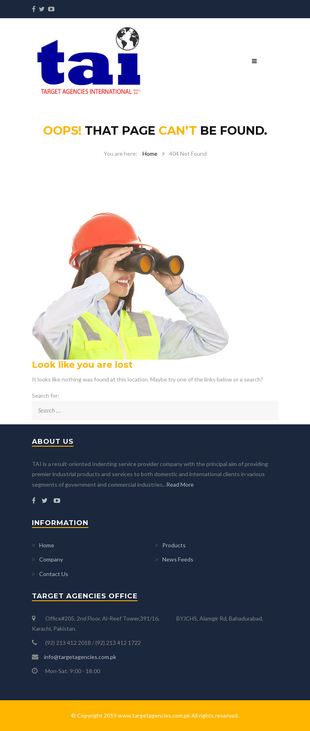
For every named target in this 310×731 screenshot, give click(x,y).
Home (149, 153)
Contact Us (53, 573)
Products (174, 545)
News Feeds (177, 559)
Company (51, 559)
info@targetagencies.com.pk (80, 656)
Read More (180, 484)
